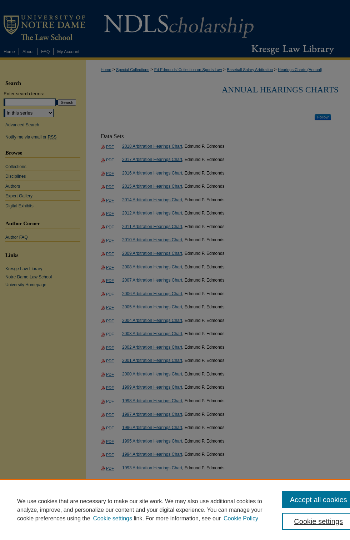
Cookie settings (112, 518)
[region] (175, 509)
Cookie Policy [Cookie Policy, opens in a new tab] (241, 518)
